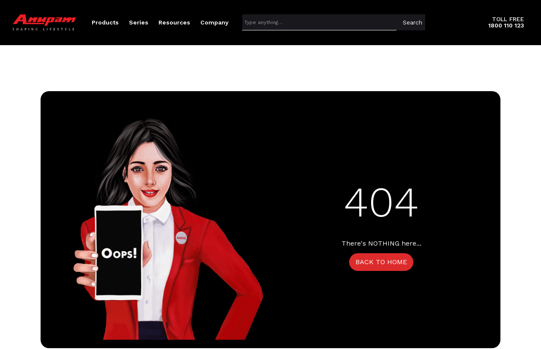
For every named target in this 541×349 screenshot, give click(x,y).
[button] (105, 22)
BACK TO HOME (381, 262)
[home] (44, 22)
